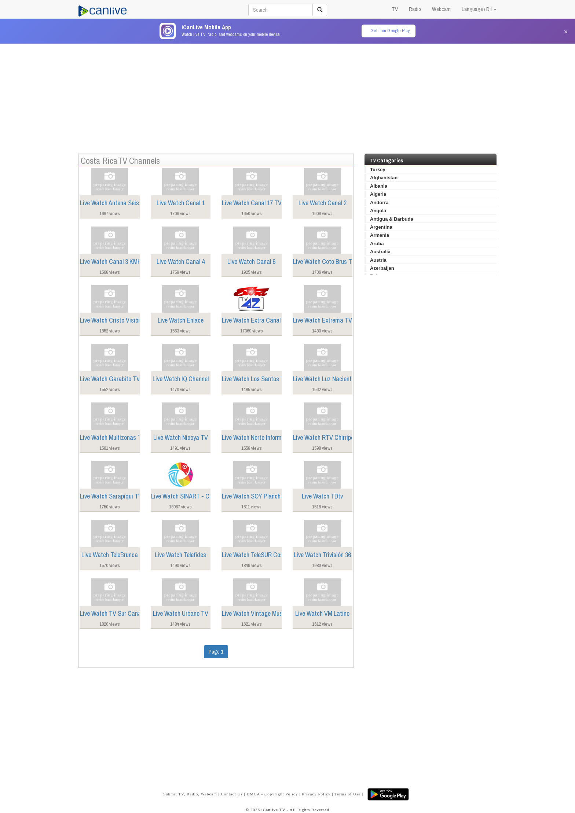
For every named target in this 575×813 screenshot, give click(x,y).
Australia (380, 251)
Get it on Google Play (390, 30)
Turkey (377, 169)
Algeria (378, 194)
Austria (378, 260)
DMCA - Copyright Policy (272, 794)
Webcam (441, 9)
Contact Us (231, 794)
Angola (378, 210)
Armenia (379, 235)
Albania (378, 186)
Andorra (379, 202)
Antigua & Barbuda (391, 219)
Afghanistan (384, 177)
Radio (415, 9)
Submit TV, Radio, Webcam (190, 794)
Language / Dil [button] (479, 9)
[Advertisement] (287, 95)
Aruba (377, 243)
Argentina (381, 227)
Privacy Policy (316, 794)
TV (395, 9)
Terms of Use (347, 794)
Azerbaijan (382, 268)
